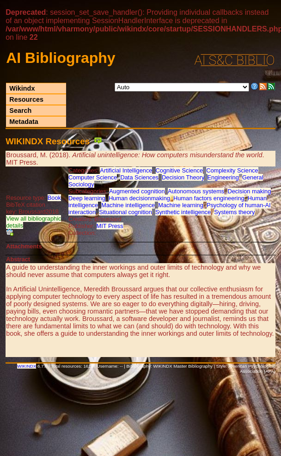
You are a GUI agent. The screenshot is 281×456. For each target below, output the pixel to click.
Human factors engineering (208, 198)
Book (54, 197)
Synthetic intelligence (183, 212)
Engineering (223, 177)
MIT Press (110, 225)
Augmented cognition (137, 191)
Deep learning (86, 198)
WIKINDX (26, 366)
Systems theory (234, 212)
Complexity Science (232, 170)
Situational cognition (125, 212)
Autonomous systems (196, 191)
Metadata (23, 121)
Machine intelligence (128, 205)
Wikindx (22, 88)
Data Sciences (139, 177)
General (252, 177)
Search (20, 110)
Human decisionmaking (139, 198)
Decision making (249, 191)
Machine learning (180, 205)
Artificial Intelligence (126, 170)
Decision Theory (183, 177)
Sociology (81, 184)
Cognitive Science (179, 170)
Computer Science (92, 177)
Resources (26, 99)
